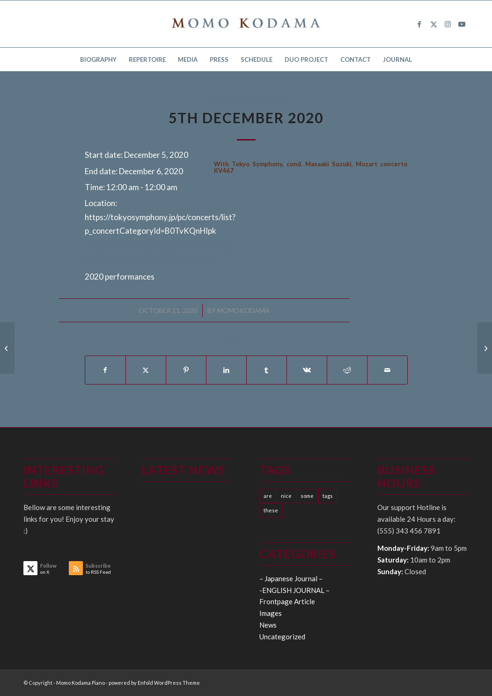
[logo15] (246, 23)
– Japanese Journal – (291, 578)
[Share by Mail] (387, 370)
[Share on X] (146, 370)
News (268, 625)
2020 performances (246, 101)
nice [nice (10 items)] (286, 496)
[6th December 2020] (484, 348)
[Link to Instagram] (448, 24)
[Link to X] (433, 24)
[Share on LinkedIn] (226, 370)
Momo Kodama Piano (80, 683)
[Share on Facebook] (105, 370)
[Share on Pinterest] (186, 370)
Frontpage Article (287, 601)
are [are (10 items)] (268, 496)
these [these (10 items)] (271, 510)
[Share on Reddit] (347, 370)
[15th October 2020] (7, 348)
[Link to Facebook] (419, 24)
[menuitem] (98, 59)
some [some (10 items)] (307, 496)
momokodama (243, 310)
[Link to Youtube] (462, 24)
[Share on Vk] (307, 370)
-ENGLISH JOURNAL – (294, 590)
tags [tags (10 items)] (328, 496)
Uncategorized (282, 636)
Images (270, 613)
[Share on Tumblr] (266, 370)
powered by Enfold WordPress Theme (154, 683)
